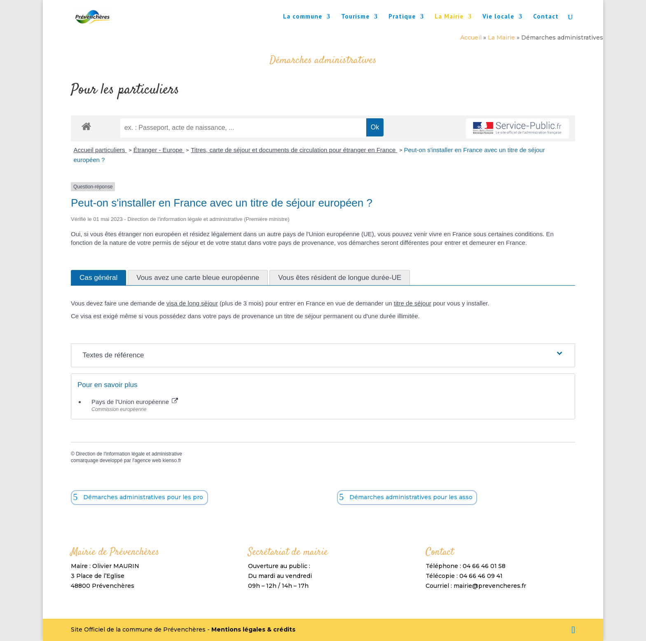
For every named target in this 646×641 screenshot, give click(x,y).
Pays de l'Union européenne (134, 401)
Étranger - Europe (158, 149)
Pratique (402, 17)
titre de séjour (412, 303)
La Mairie (449, 17)
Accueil (471, 37)
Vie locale (498, 17)
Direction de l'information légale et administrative (129, 454)
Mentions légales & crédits (253, 629)
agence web (147, 460)
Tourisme (355, 17)
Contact (546, 17)
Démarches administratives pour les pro (143, 497)
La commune (302, 17)
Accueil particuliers (100, 149)
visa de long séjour (192, 303)
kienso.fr (171, 460)
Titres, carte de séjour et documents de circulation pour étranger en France (294, 149)
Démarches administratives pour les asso (411, 497)
